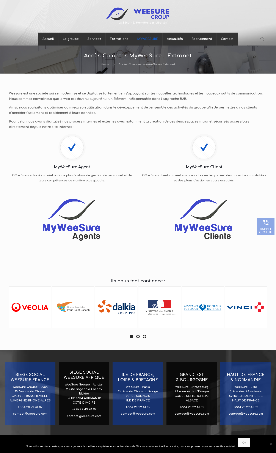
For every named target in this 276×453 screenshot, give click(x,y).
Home (105, 64)
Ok (244, 442)
